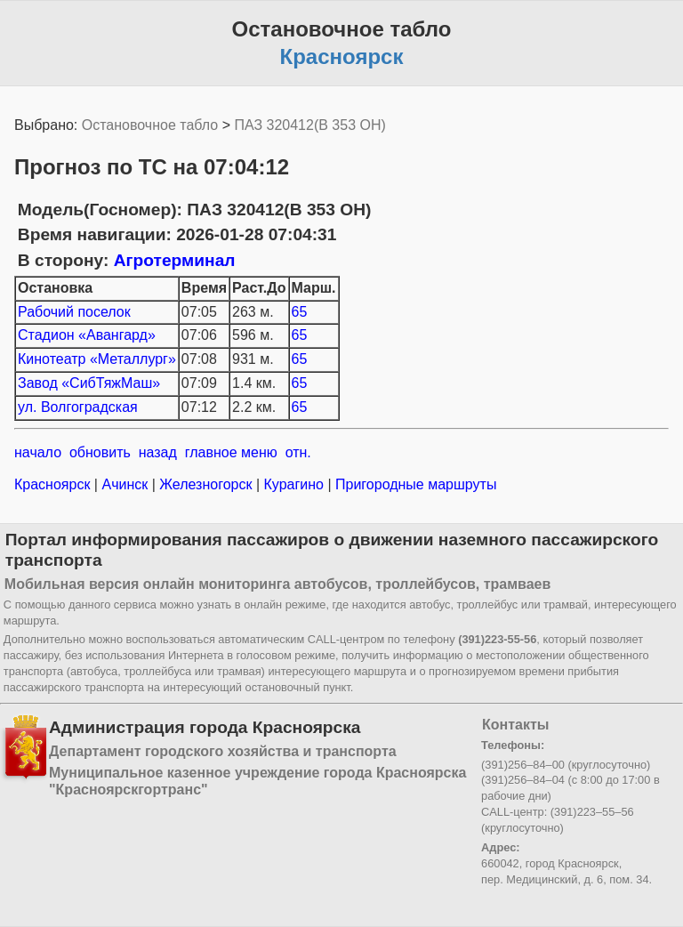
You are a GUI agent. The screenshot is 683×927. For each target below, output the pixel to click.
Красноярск (54, 484)
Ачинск (125, 484)
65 (300, 311)
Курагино (293, 484)
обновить (100, 452)
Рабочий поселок (74, 311)
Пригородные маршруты (414, 484)
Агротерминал (175, 260)
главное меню (231, 452)
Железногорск (206, 484)
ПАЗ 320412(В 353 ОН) (309, 125)
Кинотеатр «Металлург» (97, 359)
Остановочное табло (150, 125)
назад (158, 452)
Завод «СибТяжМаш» (89, 383)
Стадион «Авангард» (87, 335)
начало (37, 452)
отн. (298, 452)
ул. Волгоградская (78, 407)
